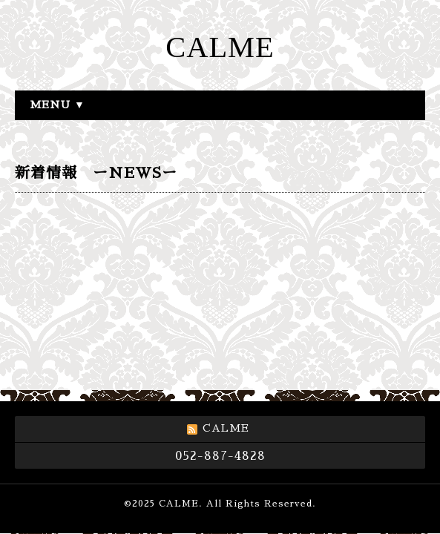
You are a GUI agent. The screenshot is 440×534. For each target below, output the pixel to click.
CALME (219, 47)
